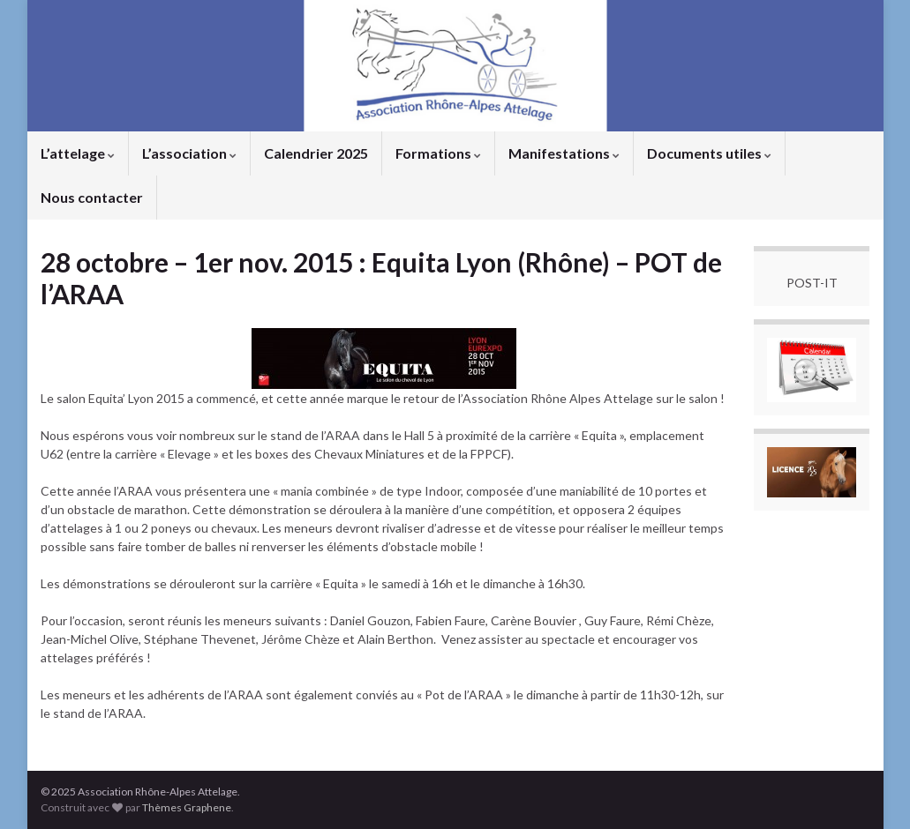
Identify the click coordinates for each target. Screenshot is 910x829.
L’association (189, 153)
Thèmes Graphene (186, 807)
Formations (438, 153)
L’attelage (78, 153)
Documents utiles (709, 153)
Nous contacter (92, 197)
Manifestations (564, 153)
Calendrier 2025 (316, 153)
